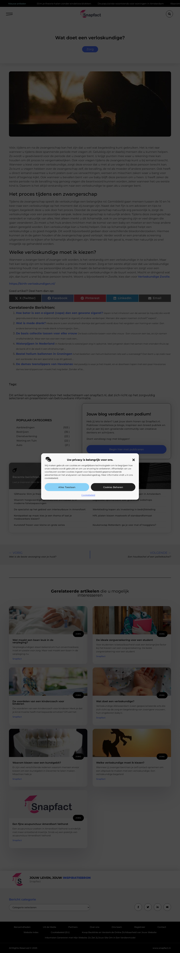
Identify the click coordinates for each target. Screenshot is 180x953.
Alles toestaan (66, 487)
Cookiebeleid (88, 495)
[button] (133, 460)
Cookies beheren (113, 487)
